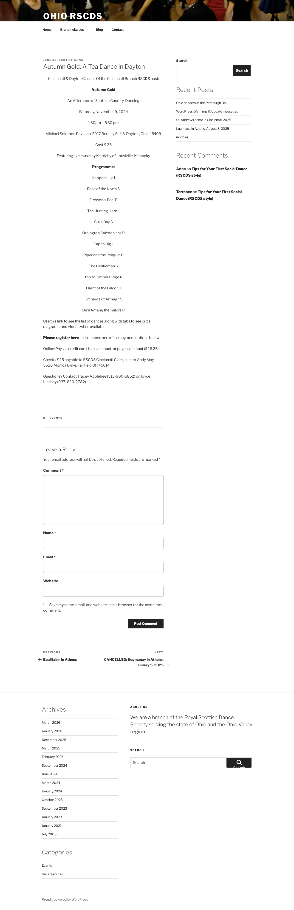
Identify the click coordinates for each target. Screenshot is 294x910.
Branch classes (74, 29)
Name (49, 533)
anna (79, 60)
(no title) (182, 137)
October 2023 (52, 800)
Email (49, 557)
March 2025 (51, 748)
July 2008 (49, 834)
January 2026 (52, 731)
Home (47, 29)
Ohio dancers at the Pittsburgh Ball (201, 103)
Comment (53, 470)
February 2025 (52, 757)
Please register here (61, 338)
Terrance (184, 192)
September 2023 (54, 808)
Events (56, 418)
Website (50, 581)
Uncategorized (52, 874)
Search (181, 60)
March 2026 (51, 722)
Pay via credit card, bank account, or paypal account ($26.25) (107, 349)
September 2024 (54, 765)
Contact (118, 29)
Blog (99, 29)
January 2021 (52, 826)
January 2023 (52, 817)
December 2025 (54, 740)
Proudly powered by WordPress (65, 899)
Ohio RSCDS (73, 16)
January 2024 (52, 791)
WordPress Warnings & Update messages (207, 111)
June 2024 (49, 774)
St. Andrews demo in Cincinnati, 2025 (203, 120)
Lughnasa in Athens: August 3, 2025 (202, 128)
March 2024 (51, 783)
